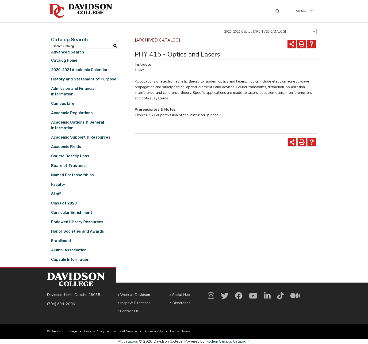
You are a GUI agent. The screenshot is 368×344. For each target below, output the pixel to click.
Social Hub (181, 294)
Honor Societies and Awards (77, 231)
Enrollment (61, 240)
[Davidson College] (80, 11)
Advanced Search (67, 52)
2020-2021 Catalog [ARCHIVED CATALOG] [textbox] (255, 32)
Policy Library (180, 331)
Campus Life (62, 103)
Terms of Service (124, 331)
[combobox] (270, 31)
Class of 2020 (64, 203)
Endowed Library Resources (77, 222)
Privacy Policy (94, 331)
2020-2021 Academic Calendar (79, 70)
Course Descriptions (70, 156)
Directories (181, 303)
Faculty (58, 184)
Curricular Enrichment (71, 212)
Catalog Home (64, 60)
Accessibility (153, 331)
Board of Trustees (68, 165)
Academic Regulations (72, 113)
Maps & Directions (135, 303)
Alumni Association (69, 250)
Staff (56, 194)
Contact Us (129, 311)
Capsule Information (70, 259)
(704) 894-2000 (61, 303)
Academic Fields (66, 146)
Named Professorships (72, 175)
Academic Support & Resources (80, 137)
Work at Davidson (135, 294)
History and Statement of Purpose (83, 79)
